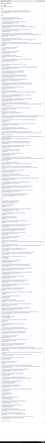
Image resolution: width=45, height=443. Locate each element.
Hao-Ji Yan (9, 354)
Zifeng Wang (18, 43)
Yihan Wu (11, 39)
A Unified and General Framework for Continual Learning (10, 361)
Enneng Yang (9, 22)
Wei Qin (3, 11)
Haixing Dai (11, 312)
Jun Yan (10, 241)
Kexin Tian (22, 158)
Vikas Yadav (21, 241)
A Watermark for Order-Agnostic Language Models (9, 55)
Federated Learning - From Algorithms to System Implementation (11, 236)
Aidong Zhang (14, 336)
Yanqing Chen (15, 237)
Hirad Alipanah (14, 273)
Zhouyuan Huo (17, 18)
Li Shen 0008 (13, 22)
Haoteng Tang (7, 26)
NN (2, 27)
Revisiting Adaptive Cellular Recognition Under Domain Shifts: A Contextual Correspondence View (16, 264)
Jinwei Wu (36, 132)
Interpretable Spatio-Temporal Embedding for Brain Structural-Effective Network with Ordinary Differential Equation (18, 347)
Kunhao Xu (20, 116)
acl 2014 (3, 254)
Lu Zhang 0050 (15, 312)
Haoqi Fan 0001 (18, 163)
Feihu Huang (6, 324)
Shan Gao (16, 225)
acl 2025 (3, 53)
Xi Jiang (6, 328)
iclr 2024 (3, 214)
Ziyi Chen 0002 (8, 124)
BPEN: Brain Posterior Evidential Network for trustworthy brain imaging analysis (13, 25)
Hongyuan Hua (7, 158)
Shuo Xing (3, 158)
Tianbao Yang (33, 158)
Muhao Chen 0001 (23, 142)
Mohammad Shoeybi (33, 245)
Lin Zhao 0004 (7, 312)
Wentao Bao (3, 233)
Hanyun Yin (8, 221)
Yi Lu (10, 225)
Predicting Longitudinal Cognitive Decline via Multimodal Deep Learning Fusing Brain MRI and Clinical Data (17, 33)
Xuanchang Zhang (4, 175)
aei (2, 418)
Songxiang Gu (11, 237)
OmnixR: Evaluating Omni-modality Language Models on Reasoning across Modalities (14, 42)
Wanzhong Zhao (36, 116)
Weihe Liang (22, 132)
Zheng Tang (24, 241)
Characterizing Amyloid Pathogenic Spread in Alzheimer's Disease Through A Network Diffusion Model (16, 166)
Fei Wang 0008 (22, 229)
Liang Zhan (33, 26)
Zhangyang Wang (38, 158)
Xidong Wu (6, 336)
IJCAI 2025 (3, 155)
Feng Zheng (9, 328)
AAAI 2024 (3, 274)
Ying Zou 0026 (22, 146)
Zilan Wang (3, 142)
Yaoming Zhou (18, 11)
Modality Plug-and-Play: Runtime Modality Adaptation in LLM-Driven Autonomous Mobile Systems (16, 29)
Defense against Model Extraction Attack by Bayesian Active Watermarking (12, 357)
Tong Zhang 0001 (26, 175)
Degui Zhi (8, 35)
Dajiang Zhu (22, 312)
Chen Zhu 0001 (8, 245)
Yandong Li (22, 43)
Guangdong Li (24, 225)
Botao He (9, 378)
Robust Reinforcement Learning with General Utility (9, 216)
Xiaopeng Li (26, 158)
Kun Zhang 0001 (17, 112)
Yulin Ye (23, 116)
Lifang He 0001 (31, 348)
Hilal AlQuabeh (7, 18)
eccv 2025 (3, 234)
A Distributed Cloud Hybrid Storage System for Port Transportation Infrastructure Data (14, 339)
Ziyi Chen (3, 257)
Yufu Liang (3, 116)
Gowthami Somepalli (17, 128)
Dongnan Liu (7, 72)
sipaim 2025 (3, 36)
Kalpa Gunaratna (16, 241)
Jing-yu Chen (30, 354)
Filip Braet (20, 265)
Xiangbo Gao (11, 158)
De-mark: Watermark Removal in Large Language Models (10, 47)
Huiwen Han (8, 68)
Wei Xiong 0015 (9, 175)
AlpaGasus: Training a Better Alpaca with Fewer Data (9, 240)
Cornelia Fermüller (13, 378)
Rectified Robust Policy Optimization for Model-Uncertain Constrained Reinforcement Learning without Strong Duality (19, 123)
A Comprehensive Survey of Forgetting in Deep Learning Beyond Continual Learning (14, 21)
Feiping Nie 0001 (9, 229)
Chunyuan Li (29, 163)
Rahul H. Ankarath (17, 34)
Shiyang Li (7, 241)
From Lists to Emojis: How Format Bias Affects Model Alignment (11, 174)
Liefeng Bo (3, 237)
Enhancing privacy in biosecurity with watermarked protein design (11, 38)
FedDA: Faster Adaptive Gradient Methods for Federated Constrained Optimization (13, 323)
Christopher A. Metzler (28, 378)
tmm (2, 313)
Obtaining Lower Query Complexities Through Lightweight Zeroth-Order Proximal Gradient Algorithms (16, 208)
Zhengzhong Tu (28, 142)
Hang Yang (20, 354)
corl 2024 (3, 379)
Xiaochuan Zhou (31, 116)
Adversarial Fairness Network (6, 315)
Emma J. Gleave (29, 34)
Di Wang (22, 11)
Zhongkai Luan (27, 116)
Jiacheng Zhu (11, 142)
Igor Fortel (14, 26)
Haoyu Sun (3, 132)
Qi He (17, 253)
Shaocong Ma (3, 120)
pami (2, 23)
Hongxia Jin (41, 241)
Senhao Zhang (17, 116)
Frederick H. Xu (4, 167)
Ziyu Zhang (30, 132)
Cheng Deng (10, 171)
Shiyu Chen (15, 340)
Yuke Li (3, 112)
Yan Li (6, 362)
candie (3, 12)
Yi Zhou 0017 (12, 124)
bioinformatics (3, 40)
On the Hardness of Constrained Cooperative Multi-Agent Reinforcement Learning (13, 212)
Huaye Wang (13, 225)
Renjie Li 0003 (19, 158)
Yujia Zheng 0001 (6, 112)
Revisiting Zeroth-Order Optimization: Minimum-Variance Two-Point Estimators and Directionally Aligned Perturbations (19, 119)
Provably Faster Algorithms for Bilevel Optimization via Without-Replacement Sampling (14, 319)
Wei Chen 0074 (30, 39)
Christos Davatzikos (27, 167)
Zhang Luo (19, 366)
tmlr (2, 125)
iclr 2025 (3, 45)
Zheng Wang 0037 (4, 229)
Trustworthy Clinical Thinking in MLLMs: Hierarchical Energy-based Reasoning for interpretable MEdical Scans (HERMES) (19, 67)
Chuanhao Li (11, 138)
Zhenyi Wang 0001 (4, 22)
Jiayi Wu (6, 378)
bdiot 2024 (3, 341)
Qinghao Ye (13, 163)
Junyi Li (3, 320)
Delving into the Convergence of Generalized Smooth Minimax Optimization (12, 373)
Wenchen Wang (4, 366)
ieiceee (3, 367)
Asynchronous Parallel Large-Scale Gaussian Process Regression (11, 260)
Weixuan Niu (22, 138)
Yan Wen (7, 217)
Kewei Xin (33, 366)
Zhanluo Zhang (10, 11)
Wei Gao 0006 (17, 30)
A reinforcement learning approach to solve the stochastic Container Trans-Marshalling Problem (15, 10)
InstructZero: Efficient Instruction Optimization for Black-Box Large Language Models (14, 248)
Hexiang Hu (7, 43)
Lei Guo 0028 (11, 344)
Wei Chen (11, 60)
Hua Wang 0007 (14, 229)
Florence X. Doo (4, 68)
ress (2, 139)
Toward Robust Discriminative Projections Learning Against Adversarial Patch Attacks (14, 228)
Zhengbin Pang (11, 366)
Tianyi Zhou (30, 43)
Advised (5, 5)
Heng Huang (25, 11)
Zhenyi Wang (6, 332)
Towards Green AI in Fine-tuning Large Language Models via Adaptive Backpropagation (14, 220)
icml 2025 (3, 49)
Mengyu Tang (3, 138)
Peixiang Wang (14, 11)
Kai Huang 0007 (4, 30)
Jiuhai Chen (12, 245)
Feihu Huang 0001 (8, 154)
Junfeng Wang (7, 340)
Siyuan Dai (10, 26)
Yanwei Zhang (8, 138)
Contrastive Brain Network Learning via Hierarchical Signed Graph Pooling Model (13, 343)
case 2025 (3, 65)
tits (2, 134)
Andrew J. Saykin (17, 167)
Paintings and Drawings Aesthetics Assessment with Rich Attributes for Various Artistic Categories (16, 224)
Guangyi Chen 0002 (11, 112)
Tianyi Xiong (3, 163)
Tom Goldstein (22, 128)
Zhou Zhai (3, 171)
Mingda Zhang (11, 43)
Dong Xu (25, 64)
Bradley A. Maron (12, 68)
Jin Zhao (24, 354)
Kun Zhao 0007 (18, 348)
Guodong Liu (14, 253)
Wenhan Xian (3, 154)
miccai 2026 (3, 69)
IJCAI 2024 (3, 226)
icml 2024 (3, 246)
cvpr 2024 (3, 270)
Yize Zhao (32, 167)
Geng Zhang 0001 (29, 366)
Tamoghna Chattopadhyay (5, 34)
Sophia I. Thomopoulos (35, 34)
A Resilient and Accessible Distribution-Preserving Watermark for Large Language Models (15, 369)
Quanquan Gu (22, 163)
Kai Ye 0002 (3, 26)
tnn (2, 19)
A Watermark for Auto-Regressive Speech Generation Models (10, 149)
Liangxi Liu (3, 328)
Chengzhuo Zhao (37, 366)
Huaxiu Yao (4, 159)
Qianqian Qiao (7, 225)
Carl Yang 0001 (27, 348)
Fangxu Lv (7, 366)
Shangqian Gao (12, 128)
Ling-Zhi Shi (26, 354)
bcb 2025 (3, 168)
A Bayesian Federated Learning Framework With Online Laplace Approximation (13, 327)
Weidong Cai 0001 (21, 72)
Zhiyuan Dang (4, 261)
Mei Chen (17, 72)
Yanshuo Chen (4, 39)
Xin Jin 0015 (3, 225)
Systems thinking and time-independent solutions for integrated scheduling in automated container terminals (17, 416)
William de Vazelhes (12, 18)
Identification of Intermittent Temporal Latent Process (9, 111)
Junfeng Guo (10, 48)
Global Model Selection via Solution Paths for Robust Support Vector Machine (13, 170)
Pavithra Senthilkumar (12, 34)
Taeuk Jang (3, 316)
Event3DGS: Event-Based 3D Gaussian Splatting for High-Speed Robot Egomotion (13, 377)
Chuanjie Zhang (19, 64)
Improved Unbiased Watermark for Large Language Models (10, 51)
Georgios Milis (10, 150)
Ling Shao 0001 (25, 328)
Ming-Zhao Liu (17, 354)
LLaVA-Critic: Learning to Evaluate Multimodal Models (9, 162)
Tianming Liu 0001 (26, 312)
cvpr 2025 (3, 129)
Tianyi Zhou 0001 (18, 175)
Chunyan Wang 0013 (8, 116)
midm (2, 355)
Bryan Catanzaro (38, 245)
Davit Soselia (15, 245)
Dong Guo (10, 163)
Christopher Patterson (23, 34)
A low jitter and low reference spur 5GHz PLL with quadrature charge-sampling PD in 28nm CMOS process (17, 365)
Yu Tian (22, 64)
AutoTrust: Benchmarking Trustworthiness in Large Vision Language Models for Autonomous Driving (16, 157)
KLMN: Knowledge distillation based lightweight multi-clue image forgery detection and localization (16, 107)
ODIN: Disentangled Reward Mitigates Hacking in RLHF (10, 244)
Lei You (6, 35)
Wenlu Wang (22, 348)
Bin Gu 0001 (3, 18)
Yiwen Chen (15, 43)
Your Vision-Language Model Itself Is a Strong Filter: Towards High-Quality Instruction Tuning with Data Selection (18, 252)
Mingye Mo (7, 146)
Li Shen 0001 (35, 167)
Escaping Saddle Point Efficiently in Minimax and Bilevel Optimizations (12, 153)
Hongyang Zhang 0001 (16, 370)
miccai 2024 (3, 350)
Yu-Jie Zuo (6, 354)
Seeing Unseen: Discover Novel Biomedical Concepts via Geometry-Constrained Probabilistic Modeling (16, 268)
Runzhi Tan (14, 417)
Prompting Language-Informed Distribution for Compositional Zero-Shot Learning (13, 232)
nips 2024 (3, 218)
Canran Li (10, 265)
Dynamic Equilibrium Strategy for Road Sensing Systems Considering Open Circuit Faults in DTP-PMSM (17, 131)
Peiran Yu (8, 128)
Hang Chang (10, 72)
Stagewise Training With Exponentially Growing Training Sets (10, 17)
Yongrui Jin (18, 39)
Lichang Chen (3, 43)
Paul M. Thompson (18, 26)
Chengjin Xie (25, 39)
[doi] (9, 12)
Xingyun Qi (22, 366)
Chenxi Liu (13, 56)
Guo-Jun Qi (17, 328)
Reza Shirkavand (4, 128)
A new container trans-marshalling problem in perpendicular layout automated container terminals (16, 145)
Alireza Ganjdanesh (4, 273)
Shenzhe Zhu (15, 158)
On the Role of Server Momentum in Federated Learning (10, 335)
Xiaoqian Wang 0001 (8, 316)
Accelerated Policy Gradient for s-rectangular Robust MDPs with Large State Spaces (14, 256)
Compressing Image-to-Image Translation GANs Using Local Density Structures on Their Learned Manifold (17, 272)
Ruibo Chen (14, 39)
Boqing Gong (3, 44)
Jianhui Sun (3, 336)
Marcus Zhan (22, 39)
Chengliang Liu (29, 11)
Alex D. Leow (26, 26)
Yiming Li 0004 (15, 142)
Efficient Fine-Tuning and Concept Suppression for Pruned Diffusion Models (13, 127)
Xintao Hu (19, 312)
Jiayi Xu (39, 132)
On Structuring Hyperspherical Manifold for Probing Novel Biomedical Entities (13, 71)
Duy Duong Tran (8, 167)
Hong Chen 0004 (13, 328)
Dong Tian (3, 354)
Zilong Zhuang (8, 417)
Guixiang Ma (7, 344)
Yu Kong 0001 (15, 233)
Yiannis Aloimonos (18, 378)
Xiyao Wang (7, 163)
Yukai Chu (33, 132)
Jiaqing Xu (25, 366)
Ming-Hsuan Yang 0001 (39, 43)
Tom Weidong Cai (27, 265)
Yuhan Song (15, 138)
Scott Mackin (23, 26)
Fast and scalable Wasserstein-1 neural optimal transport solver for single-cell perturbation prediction (16, 59)
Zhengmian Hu (8, 39)
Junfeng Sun (3, 340)
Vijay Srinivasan (28, 241)
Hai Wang (12, 241)
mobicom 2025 (4, 31)
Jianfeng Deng (4, 64)
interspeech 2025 (4, 151)
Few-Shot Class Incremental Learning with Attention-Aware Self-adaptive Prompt (13, 331)
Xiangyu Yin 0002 (8, 30)
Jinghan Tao (5, 11)
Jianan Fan (3, 72)
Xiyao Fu (15, 344)
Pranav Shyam (26, 43)
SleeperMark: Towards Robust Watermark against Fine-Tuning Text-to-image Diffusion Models (15, 141)
